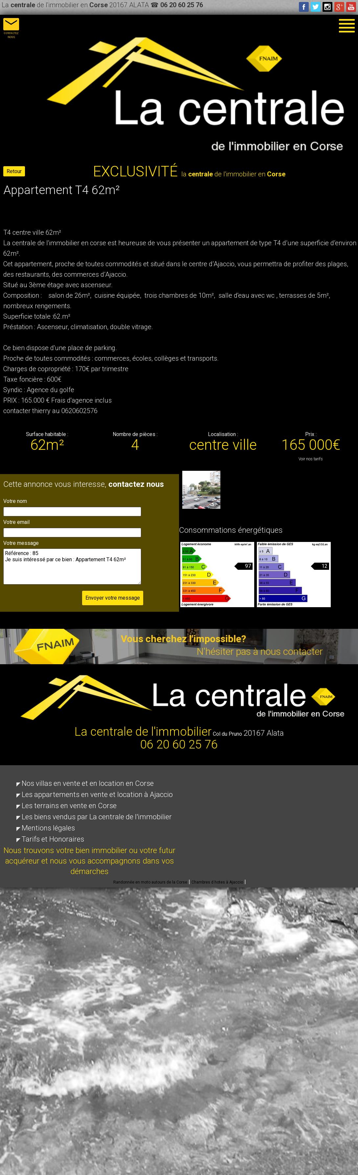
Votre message (21, 543)
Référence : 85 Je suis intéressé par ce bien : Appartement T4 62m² (72, 566)
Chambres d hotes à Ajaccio (217, 882)
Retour (14, 171)
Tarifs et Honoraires (53, 839)
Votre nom (15, 501)
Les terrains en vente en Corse (69, 806)
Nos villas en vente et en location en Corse (88, 783)
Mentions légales (48, 828)
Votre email (16, 522)
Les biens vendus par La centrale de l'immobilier (97, 817)
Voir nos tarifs (311, 459)
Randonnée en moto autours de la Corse (150, 882)
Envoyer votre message (112, 598)
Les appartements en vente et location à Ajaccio (97, 794)
